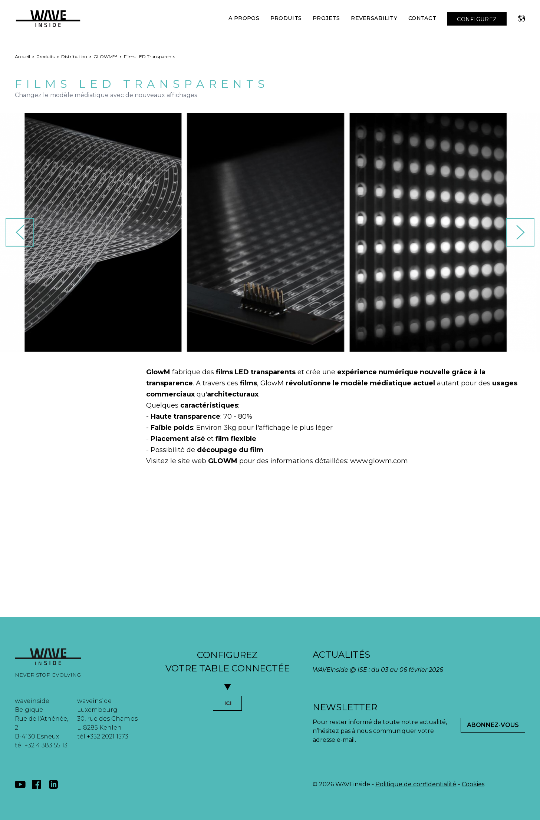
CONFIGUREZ (477, 19)
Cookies (473, 784)
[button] (521, 18)
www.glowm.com (379, 461)
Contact (422, 18)
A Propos (243, 18)
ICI (227, 703)
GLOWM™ (105, 56)
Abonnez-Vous (493, 724)
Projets (326, 18)
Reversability (374, 18)
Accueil (22, 56)
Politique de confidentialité (415, 784)
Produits (286, 18)
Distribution (74, 56)
